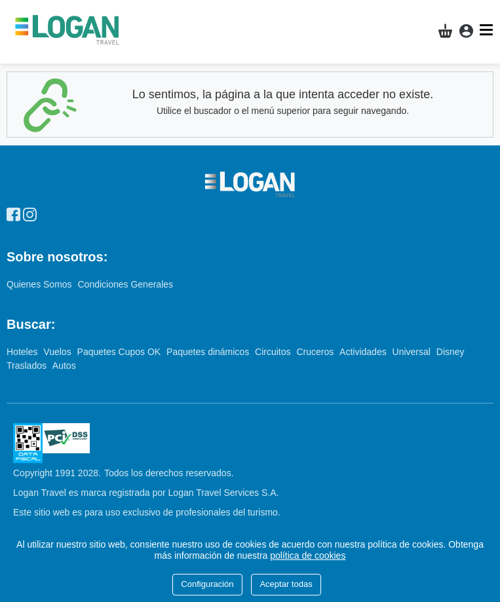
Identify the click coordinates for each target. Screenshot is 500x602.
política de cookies (307, 555)
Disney (450, 352)
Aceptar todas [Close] (286, 584)
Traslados (28, 365)
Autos (64, 365)
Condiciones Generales (126, 284)
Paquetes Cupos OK (120, 352)
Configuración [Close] (207, 584)
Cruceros (316, 352)
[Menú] (488, 30)
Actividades (364, 352)
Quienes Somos (41, 284)
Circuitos (274, 352)
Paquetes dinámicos (209, 352)
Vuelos (58, 352)
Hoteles (23, 352)
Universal (413, 352)
